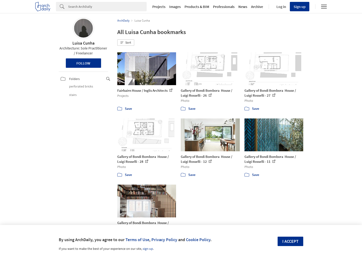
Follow (83, 63)
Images (175, 6)
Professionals (224, 6)
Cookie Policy (198, 239)
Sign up (300, 6)
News (242, 6)
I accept (290, 241)
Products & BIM (197, 6)
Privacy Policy (164, 239)
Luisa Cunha (83, 43)
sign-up (148, 249)
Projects (158, 6)
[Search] (107, 6)
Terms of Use (137, 239)
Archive (257, 6)
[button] (125, 42)
